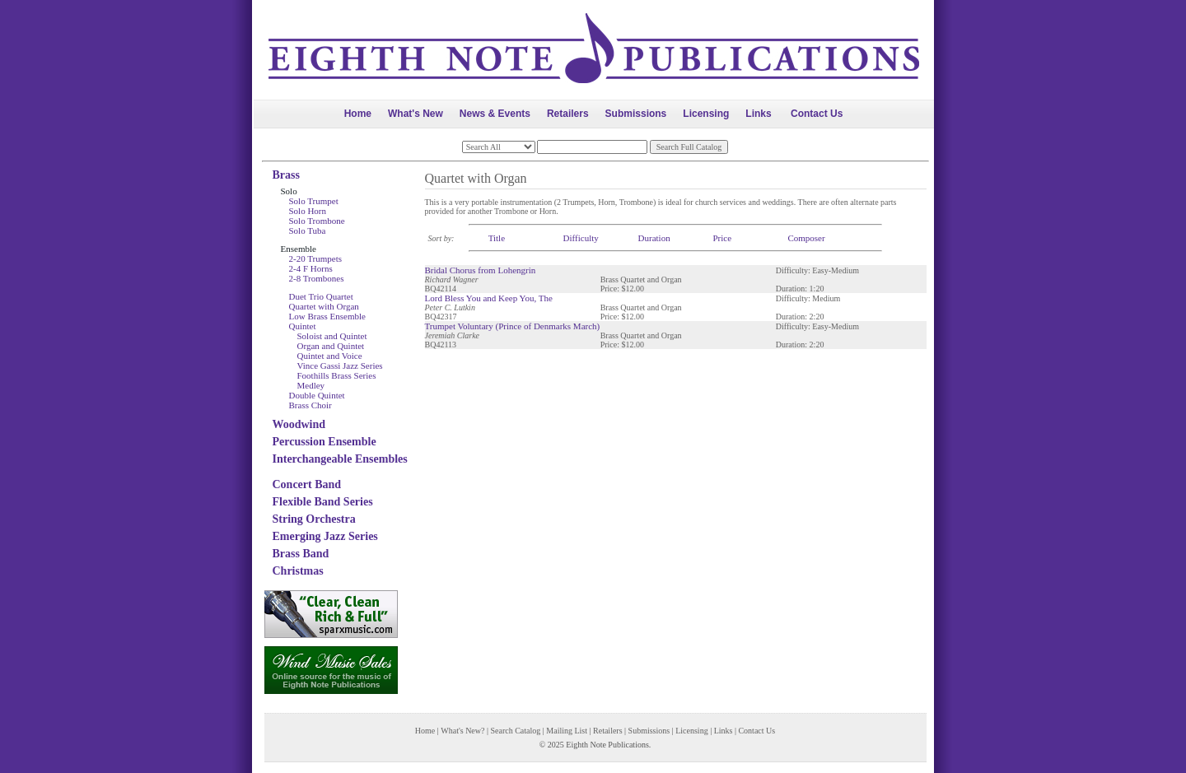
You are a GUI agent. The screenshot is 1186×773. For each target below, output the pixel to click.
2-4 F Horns (311, 268)
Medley (311, 385)
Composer (805, 238)
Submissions (636, 113)
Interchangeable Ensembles (340, 459)
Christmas (298, 571)
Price (721, 238)
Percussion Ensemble (324, 441)
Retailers (568, 113)
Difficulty (581, 238)
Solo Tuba (307, 230)
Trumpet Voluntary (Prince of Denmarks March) (512, 326)
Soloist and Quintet (332, 336)
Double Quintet (317, 395)
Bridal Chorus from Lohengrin (480, 270)
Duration (654, 238)
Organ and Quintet (331, 346)
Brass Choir (310, 405)
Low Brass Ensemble (327, 316)
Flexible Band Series (323, 502)
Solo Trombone (317, 221)
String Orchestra (314, 519)
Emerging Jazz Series (325, 536)
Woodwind (299, 424)
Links (758, 113)
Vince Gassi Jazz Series (340, 365)
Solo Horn (308, 211)
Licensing (706, 113)
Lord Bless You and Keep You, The (489, 298)
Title (496, 238)
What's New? (462, 730)
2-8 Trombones (316, 278)
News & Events (495, 113)
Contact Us (817, 113)
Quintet (302, 326)
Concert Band (307, 484)
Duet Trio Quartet (321, 296)
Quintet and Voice (329, 356)
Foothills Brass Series (336, 375)
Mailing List (566, 730)
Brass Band (301, 553)
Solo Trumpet (314, 201)
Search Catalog (515, 730)
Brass (286, 175)
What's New (415, 113)
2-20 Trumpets (316, 258)
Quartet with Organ (324, 306)
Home (357, 113)
